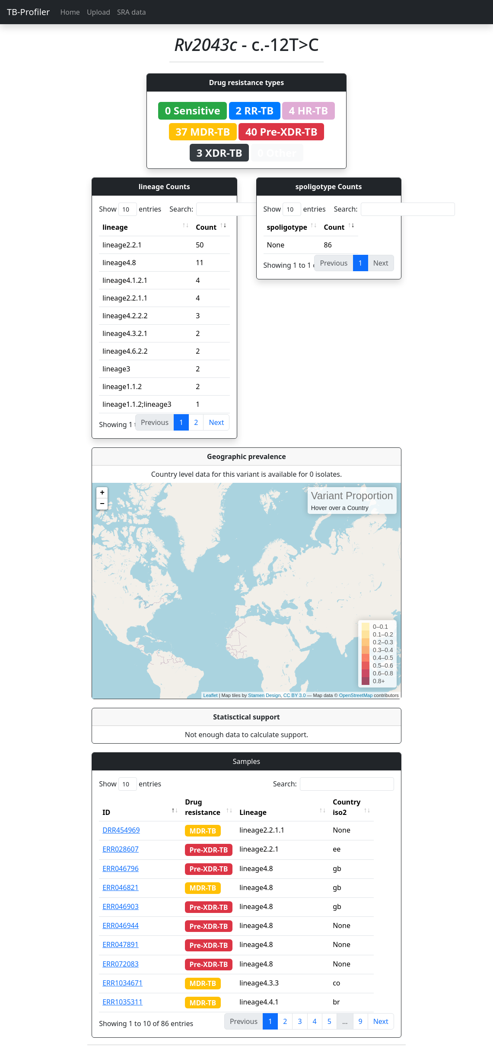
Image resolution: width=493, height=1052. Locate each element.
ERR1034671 (122, 983)
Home (70, 12)
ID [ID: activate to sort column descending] (106, 812)
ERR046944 (120, 925)
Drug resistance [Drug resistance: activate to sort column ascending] (202, 807)
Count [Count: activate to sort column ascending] (206, 227)
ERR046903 (120, 906)
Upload (98, 12)
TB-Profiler (28, 12)
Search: (229, 209)
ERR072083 (120, 964)
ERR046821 (120, 887)
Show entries (130, 209)
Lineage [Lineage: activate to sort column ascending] (263, 812)
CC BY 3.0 (294, 695)
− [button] (102, 504)
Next (216, 422)
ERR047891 (120, 944)
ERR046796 (120, 868)
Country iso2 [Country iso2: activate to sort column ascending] (357, 807)
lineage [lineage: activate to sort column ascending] (115, 227)
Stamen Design (264, 695)
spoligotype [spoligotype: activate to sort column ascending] (287, 227)
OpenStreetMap (356, 695)
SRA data (131, 12)
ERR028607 (120, 849)
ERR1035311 (122, 1002)
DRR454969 (121, 830)
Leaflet (211, 695)
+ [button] (102, 493)
